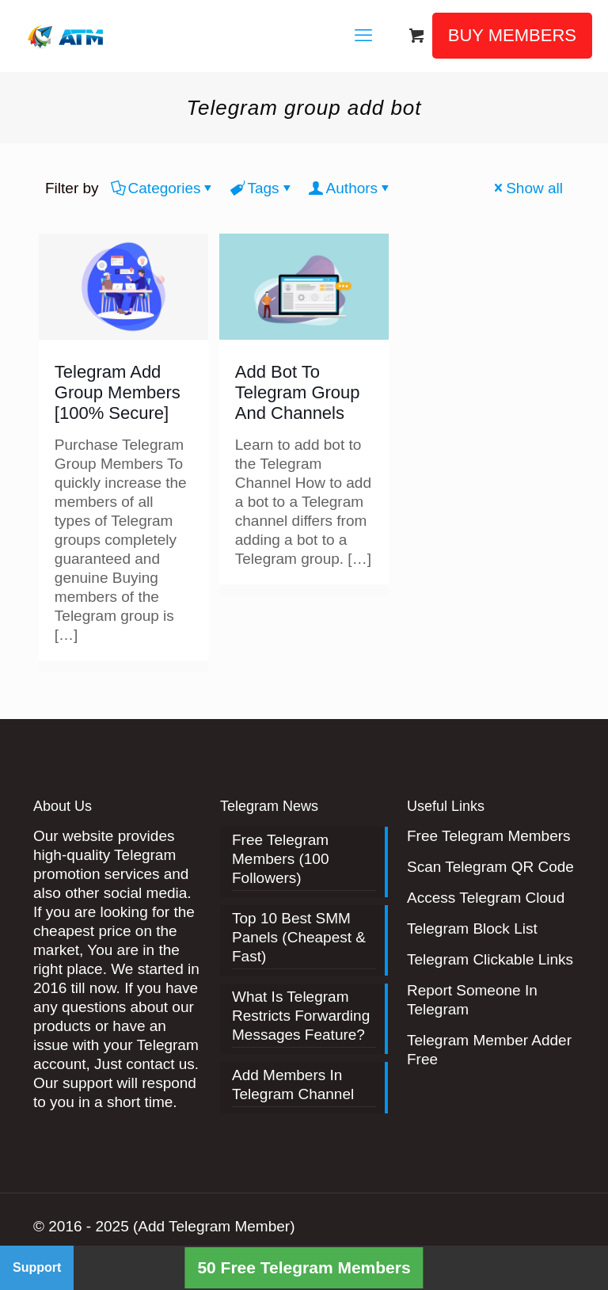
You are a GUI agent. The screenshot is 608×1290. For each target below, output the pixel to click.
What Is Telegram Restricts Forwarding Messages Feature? (301, 1015)
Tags (262, 188)
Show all (527, 188)
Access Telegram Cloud (485, 897)
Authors (351, 188)
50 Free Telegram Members (303, 1267)
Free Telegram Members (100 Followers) (280, 858)
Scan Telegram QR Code (490, 866)
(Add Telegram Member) (214, 1226)
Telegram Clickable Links (490, 959)
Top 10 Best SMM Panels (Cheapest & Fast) (299, 937)
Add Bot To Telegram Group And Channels (297, 392)
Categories (163, 188)
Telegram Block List (472, 928)
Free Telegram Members (489, 836)
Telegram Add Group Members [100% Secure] (117, 392)
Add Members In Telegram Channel (293, 1084)
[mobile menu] (363, 35)
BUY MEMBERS (512, 35)
